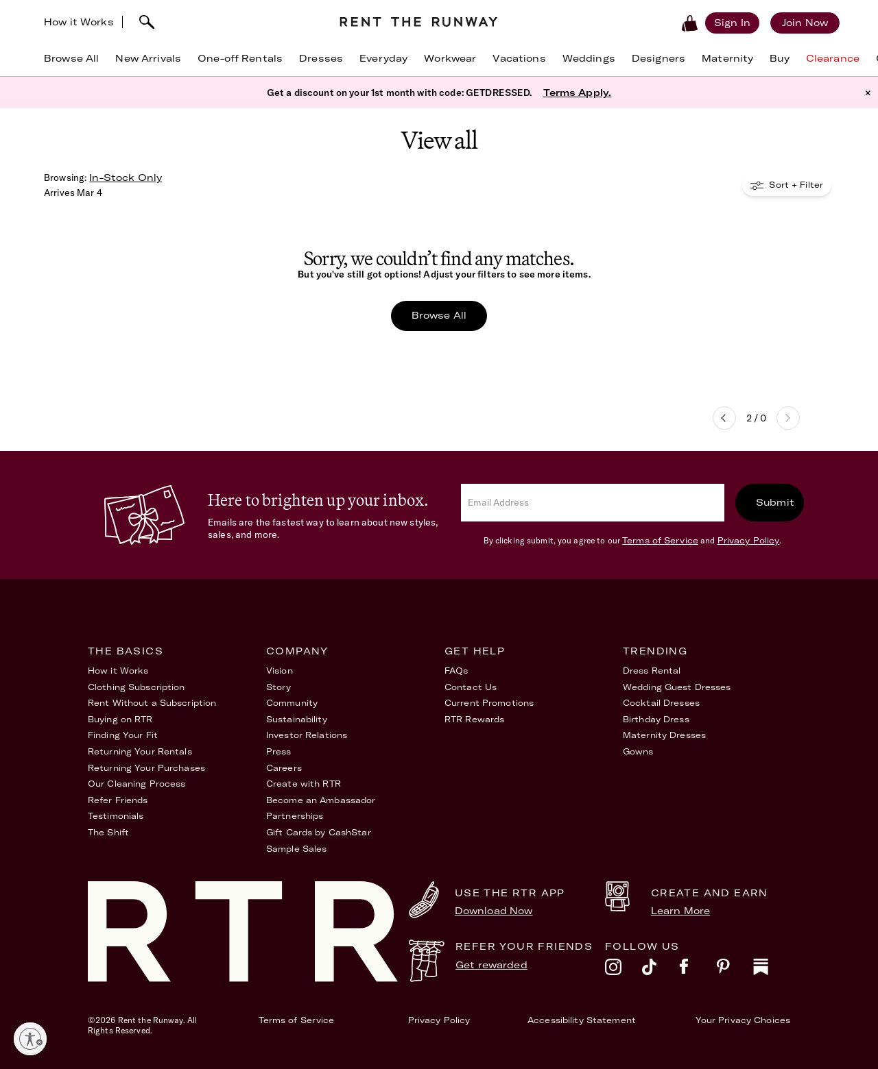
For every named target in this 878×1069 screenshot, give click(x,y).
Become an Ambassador (320, 800)
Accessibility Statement (581, 1020)
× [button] (868, 92)
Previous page (724, 418)
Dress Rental (651, 670)
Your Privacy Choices (743, 1020)
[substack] (771, 970)
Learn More (680, 911)
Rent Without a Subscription (152, 703)
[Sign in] (732, 22)
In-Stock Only (125, 177)
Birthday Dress (656, 719)
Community (292, 703)
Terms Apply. (577, 92)
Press (279, 751)
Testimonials (115, 816)
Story (279, 687)
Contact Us (470, 687)
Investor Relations (306, 735)
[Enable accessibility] (30, 1038)
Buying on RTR (120, 719)
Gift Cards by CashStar (318, 832)
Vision (279, 670)
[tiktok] (660, 970)
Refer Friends (118, 800)
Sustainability (296, 719)
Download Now (494, 911)
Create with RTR (303, 783)
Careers (284, 768)
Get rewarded (491, 965)
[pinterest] (734, 970)
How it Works (79, 22)
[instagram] (623, 970)
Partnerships (294, 816)
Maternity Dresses (664, 735)
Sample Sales (296, 849)
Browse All (439, 315)
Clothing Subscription (136, 687)
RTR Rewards (474, 719)
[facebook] (697, 970)
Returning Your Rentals (140, 751)
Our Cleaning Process (136, 783)
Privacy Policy (748, 540)
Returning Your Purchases (146, 768)
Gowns (638, 751)
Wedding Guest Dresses (677, 687)
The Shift (108, 832)
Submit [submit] (775, 502)
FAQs (456, 670)
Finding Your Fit (123, 735)
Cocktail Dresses (661, 703)
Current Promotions (489, 703)
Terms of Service (660, 540)
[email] (592, 502)
